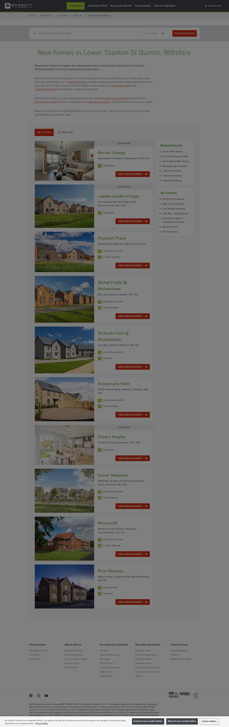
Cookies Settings (209, 721)
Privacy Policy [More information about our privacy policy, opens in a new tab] (42, 723)
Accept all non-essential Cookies (148, 721)
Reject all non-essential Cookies (182, 721)
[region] (114, 721)
